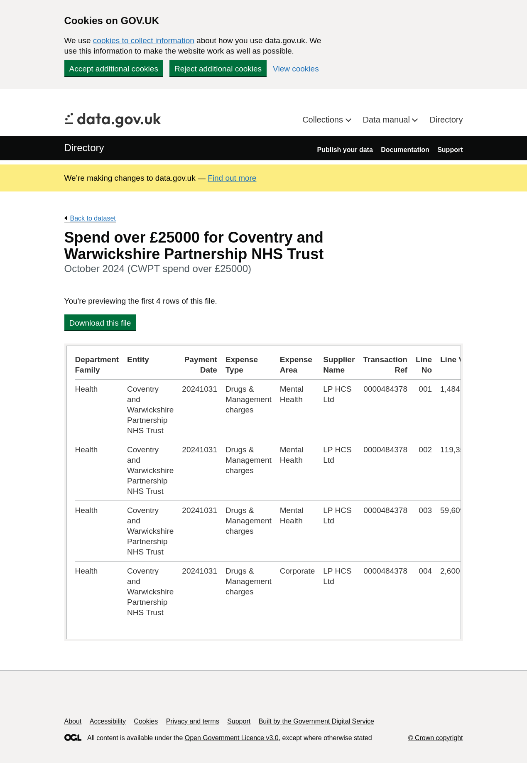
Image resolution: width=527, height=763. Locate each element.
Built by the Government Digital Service (316, 721)
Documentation (405, 149)
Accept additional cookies (113, 68)
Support (450, 149)
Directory (446, 119)
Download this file (100, 323)
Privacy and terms (192, 721)
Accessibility (108, 721)
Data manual (387, 119)
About (73, 721)
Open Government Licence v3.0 (232, 737)
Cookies (146, 721)
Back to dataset (93, 218)
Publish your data (345, 149)
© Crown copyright (435, 737)
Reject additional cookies (218, 68)
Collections (323, 119)
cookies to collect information (143, 40)
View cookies (296, 69)
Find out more (232, 178)
